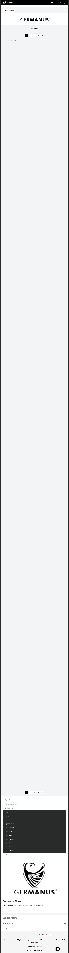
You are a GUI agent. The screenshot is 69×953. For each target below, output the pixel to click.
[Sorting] (34, 40)
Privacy (39, 946)
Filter (34, 28)
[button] (63, 800)
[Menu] (52, 2)
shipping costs (28, 940)
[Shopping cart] (64, 2)
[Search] (56, 2)
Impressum (31, 946)
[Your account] (60, 2)
